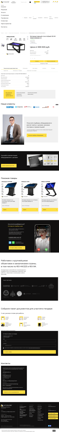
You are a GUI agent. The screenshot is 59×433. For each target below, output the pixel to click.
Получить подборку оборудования (35, 135)
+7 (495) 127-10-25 (7, 376)
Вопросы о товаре (17, 70)
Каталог (2, 5)
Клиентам (4, 21)
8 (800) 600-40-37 (15, 237)
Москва (4, 411)
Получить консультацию (51, 61)
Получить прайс (53, 418)
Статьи (39, 412)
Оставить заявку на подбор (16, 247)
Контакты (4, 27)
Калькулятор (40, 420)
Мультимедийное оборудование (23, 415)
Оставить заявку (8, 351)
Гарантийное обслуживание (32, 410)
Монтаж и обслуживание (21, 92)
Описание (25, 68)
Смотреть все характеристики (35, 55)
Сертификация (19, 94)
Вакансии (31, 415)
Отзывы (53, 68)
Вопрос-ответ (40, 417)
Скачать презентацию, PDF (8, 165)
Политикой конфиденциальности (34, 347)
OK (54, 430)
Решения (4, 9)
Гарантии (6, 70)
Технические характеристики (11, 68)
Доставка (35, 68)
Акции (30, 413)
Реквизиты (31, 408)
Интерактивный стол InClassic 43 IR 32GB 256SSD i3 (30, 200)
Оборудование (41, 414)
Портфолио (4, 18)
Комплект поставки (31, 70)
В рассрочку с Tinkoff (44, 63)
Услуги (3, 12)
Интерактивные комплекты (23, 407)
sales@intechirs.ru (7, 372)
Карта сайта (31, 412)
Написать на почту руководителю (11, 392)
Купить (10, 209)
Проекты (31, 406)
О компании (5, 15)
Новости (39, 411)
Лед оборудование (23, 409)
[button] (56, 104)
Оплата (44, 68)
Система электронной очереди (22, 412)
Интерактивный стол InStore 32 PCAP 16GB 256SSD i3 (49, 200)
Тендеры (31, 416)
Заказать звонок (36, 1)
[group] (17, 45)
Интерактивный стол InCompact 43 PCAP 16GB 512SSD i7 (8, 201)
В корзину (37, 61)
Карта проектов (6, 23)
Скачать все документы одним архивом (8, 330)
